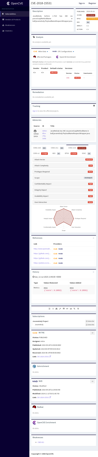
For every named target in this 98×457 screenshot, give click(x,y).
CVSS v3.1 (57, 148)
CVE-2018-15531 (41, 3)
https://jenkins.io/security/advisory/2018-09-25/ (52, 263)
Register (92, 3)
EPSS (71, 153)
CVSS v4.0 (39, 148)
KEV (56, 153)
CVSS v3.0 (77, 148)
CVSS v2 (40, 153)
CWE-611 (41, 442)
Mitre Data (40, 51)
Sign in (82, 3)
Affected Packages (42, 57)
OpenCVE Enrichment (66, 57)
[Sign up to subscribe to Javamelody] (90, 324)
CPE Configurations (63, 51)
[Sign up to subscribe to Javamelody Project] (90, 321)
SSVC (86, 153)
